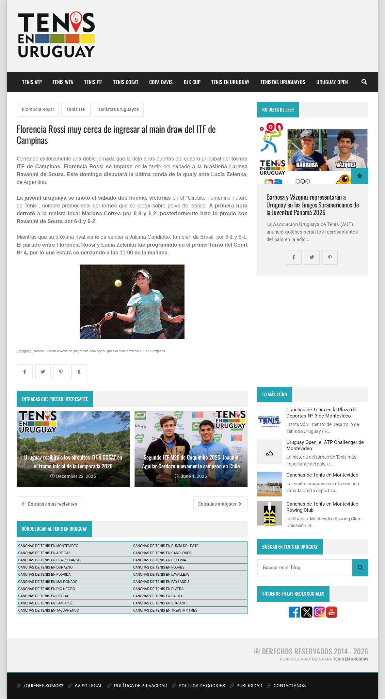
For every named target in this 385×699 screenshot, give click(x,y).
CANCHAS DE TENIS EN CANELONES (162, 553)
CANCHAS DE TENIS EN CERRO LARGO (49, 560)
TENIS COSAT (125, 81)
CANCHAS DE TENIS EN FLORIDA (44, 574)
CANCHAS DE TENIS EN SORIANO (159, 603)
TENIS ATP (32, 81)
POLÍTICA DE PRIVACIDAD (137, 685)
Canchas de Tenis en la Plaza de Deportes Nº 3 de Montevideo (321, 412)
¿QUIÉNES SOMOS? (40, 685)
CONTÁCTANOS (286, 685)
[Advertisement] (312, 331)
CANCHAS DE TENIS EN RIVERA (158, 589)
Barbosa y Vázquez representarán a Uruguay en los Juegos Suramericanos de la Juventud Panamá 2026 (312, 204)
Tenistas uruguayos (118, 109)
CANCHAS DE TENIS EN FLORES (158, 567)
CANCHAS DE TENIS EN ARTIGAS (44, 553)
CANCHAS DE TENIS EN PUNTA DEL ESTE (166, 546)
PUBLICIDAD (246, 685)
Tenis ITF (76, 109)
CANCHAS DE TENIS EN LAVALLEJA (161, 574)
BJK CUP (192, 81)
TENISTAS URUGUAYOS (283, 81)
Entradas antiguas (219, 504)
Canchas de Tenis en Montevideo (322, 475)
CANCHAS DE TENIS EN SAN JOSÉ (45, 603)
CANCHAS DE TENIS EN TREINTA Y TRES (165, 610)
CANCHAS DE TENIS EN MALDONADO (48, 582)
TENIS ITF (93, 81)
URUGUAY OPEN (332, 81)
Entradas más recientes (49, 504)
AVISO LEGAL (85, 685)
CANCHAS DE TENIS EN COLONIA (159, 560)
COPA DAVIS (161, 81)
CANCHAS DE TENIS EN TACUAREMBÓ (48, 610)
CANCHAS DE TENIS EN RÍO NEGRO (46, 589)
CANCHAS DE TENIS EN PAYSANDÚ (161, 582)
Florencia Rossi (38, 109)
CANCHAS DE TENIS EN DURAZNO (45, 567)
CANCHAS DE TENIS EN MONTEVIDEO (48, 546)
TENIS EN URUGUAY (230, 81)
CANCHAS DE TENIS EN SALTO (157, 596)
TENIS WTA (63, 81)
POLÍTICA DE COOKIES (198, 685)
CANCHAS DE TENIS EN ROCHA (43, 596)
